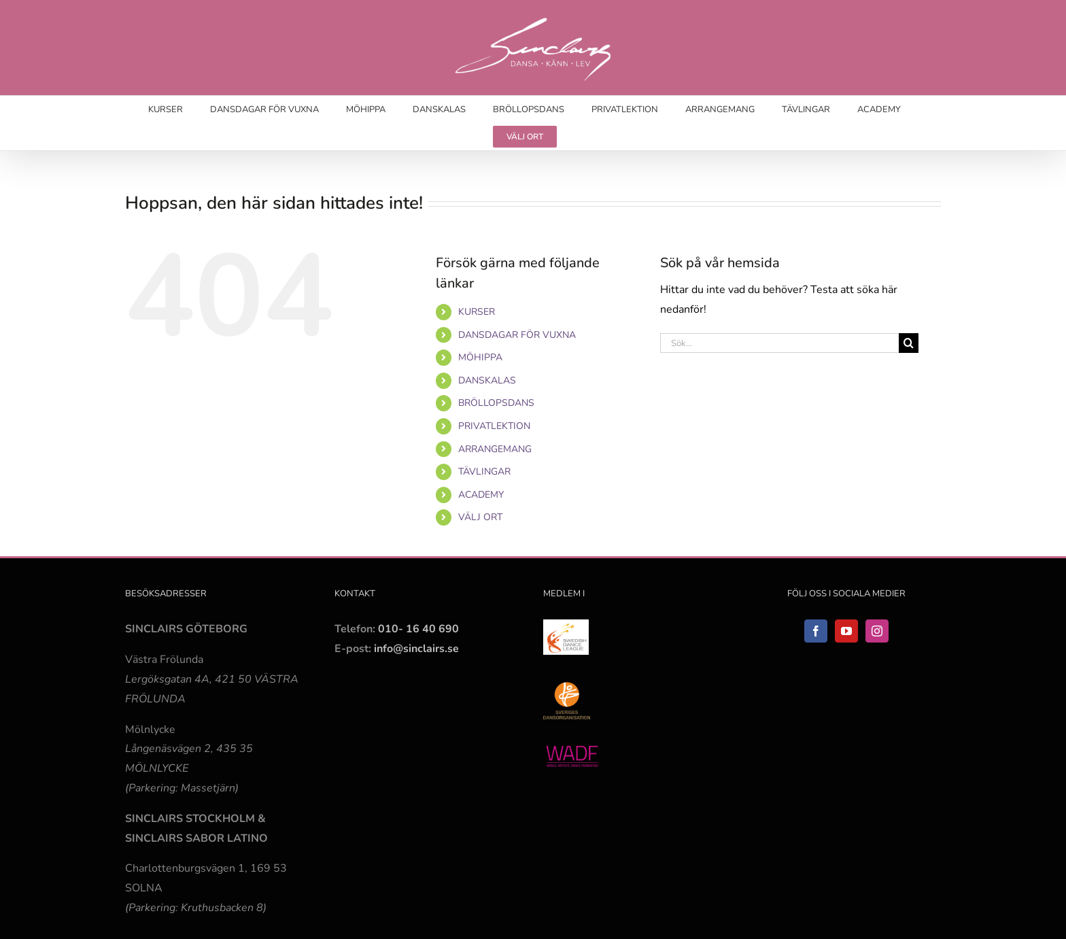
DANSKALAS (487, 380)
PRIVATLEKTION (494, 426)
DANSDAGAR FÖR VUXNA (517, 334)
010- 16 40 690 (418, 628)
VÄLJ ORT (480, 517)
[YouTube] (846, 631)
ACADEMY (481, 494)
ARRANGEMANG (495, 449)
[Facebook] (815, 631)
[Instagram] (877, 631)
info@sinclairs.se (415, 648)
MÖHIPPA (480, 357)
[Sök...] (779, 343)
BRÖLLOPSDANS (496, 402)
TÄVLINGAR (484, 471)
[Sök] (908, 343)
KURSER (476, 311)
